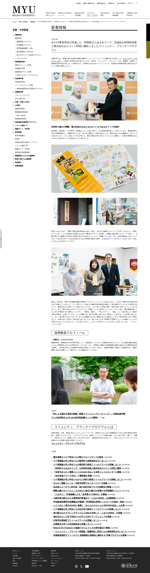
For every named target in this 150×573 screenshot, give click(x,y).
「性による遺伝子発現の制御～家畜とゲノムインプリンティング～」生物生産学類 (88, 414)
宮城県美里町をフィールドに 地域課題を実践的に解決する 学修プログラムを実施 (89, 535)
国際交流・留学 (36, 553)
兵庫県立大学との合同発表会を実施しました (73, 524)
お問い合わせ (54, 556)
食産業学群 (19, 78)
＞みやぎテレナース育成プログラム (28, 55)
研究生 (17, 139)
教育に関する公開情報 (23, 159)
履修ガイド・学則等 (22, 129)
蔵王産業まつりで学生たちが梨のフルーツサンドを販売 (78, 457)
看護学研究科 (20, 109)
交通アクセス (54, 553)
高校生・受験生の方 (88, 3)
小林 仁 (56, 339)
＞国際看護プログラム (23, 42)
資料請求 (148, 32)
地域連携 (118, 14)
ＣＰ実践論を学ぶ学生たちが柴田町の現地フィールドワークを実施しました (87, 465)
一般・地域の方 (121, 3)
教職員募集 (19, 166)
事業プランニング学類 (23, 65)
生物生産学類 (20, 82)
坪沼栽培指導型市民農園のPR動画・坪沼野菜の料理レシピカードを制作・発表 (88, 502)
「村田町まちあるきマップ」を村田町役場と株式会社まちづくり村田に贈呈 (87, 468)
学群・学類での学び (22, 102)
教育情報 (18, 132)
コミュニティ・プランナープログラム (68, 443)
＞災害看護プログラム (23, 45)
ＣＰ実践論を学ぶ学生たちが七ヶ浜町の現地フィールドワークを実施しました (88, 480)
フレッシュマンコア (22, 95)
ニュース (65, 14)
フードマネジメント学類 (24, 85)
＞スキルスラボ (20, 58)
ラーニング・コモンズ (38, 558)
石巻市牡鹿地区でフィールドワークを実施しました (76, 521)
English (78, 3)
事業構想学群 (20, 62)
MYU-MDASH (20, 99)
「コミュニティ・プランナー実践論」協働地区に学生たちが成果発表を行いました (90, 532)
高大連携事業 (35, 551)
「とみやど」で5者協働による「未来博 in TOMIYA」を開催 (80, 494)
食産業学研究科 (20, 119)
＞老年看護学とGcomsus (24, 52)
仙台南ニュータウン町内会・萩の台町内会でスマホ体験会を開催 (82, 487)
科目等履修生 (20, 135)
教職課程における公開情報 (25, 156)
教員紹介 (18, 162)
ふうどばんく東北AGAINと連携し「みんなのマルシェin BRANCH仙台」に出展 (89, 506)
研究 (105, 14)
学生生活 (131, 14)
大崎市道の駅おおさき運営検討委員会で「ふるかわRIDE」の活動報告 (84, 498)
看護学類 (18, 38)
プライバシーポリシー (57, 558)
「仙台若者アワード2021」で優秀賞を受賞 (72, 476)
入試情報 (79, 14)
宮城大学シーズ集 (37, 566)
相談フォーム (148, 49)
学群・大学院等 (92, 14)
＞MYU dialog (20, 115)
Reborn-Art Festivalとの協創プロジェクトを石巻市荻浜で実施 (81, 528)
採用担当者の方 (101, 3)
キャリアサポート (37, 556)
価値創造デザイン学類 (23, 72)
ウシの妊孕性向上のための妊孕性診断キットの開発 (74, 418)
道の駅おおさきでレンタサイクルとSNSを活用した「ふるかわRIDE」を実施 (87, 513)
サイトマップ (54, 561)
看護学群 (18, 35)
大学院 (17, 105)
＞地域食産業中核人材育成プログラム (29, 88)
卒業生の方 (111, 3)
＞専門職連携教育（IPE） (24, 48)
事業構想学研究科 (21, 112)
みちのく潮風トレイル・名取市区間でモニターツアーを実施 (80, 483)
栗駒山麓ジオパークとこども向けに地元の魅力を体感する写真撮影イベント (87, 491)
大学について (50, 14)
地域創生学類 (20, 68)
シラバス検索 (20, 125)
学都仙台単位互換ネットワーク (26, 142)
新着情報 (32, 21)
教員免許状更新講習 (22, 152)
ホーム (14, 21)
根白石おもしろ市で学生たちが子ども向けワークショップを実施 (82, 517)
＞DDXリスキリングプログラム (26, 75)
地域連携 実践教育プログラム (26, 122)
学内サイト (131, 3)
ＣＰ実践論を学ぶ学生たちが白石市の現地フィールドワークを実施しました (87, 509)
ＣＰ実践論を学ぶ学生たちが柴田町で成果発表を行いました (80, 461)
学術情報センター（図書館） (40, 561)
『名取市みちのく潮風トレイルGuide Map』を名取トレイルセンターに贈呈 (87, 472)
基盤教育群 (19, 92)
